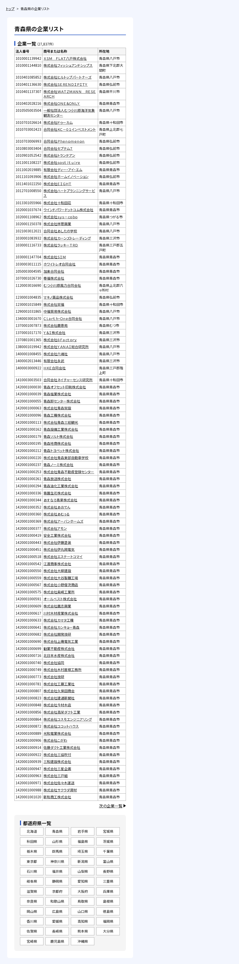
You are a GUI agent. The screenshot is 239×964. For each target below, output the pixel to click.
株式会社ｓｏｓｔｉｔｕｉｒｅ (61, 162)
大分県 (108, 931)
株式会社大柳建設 (57, 570)
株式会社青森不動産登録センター (68, 471)
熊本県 (83, 931)
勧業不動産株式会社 (59, 648)
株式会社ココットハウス (61, 726)
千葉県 (108, 851)
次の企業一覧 (110, 806)
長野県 (108, 871)
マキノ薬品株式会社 (58, 297)
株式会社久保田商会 (59, 690)
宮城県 (108, 831)
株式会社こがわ (55, 740)
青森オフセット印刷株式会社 (64, 386)
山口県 (83, 911)
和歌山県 (57, 901)
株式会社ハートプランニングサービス (69, 193)
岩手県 (83, 831)
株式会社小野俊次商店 (60, 584)
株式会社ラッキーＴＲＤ (60, 245)
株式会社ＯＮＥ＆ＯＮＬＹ (61, 103)
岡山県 (32, 911)
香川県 (32, 921)
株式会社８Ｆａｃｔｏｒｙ (60, 339)
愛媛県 (57, 921)
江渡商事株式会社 (57, 563)
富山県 (108, 861)
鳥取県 (83, 901)
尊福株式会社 (53, 278)
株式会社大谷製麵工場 (60, 577)
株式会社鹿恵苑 (55, 325)
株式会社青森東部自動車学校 (65, 457)
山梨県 (83, 871)
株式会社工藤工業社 (59, 683)
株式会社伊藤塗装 (57, 542)
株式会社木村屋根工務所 (62, 669)
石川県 (32, 871)
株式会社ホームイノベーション (65, 176)
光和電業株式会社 (57, 733)
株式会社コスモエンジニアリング (67, 719)
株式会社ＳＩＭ (54, 256)
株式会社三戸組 (55, 775)
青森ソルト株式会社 (58, 436)
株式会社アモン (55, 528)
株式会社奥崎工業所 (59, 591)
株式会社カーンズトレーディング (67, 238)
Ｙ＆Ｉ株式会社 (54, 332)
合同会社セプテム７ (58, 148)
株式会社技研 (53, 676)
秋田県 (32, 841)
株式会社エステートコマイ (62, 556)
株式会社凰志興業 (57, 606)
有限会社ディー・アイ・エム (62, 169)
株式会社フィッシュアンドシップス (68, 65)
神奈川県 (57, 861)
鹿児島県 (57, 941)
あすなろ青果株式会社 (60, 499)
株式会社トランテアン (59, 155)
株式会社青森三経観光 (60, 422)
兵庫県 (108, 891)
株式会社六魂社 (55, 353)
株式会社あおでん (56, 507)
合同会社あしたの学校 (60, 230)
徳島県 (108, 911)
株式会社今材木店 (57, 704)
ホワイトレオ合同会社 (59, 264)
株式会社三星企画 (57, 768)
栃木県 (32, 851)
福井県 (57, 871)
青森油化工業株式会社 (60, 485)
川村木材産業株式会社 (60, 613)
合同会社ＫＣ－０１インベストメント (69, 129)
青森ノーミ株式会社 (58, 464)
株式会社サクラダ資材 (60, 789)
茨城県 (108, 841)
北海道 (32, 831)
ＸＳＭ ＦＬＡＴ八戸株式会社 (65, 58)
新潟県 (83, 861)
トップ (10, 8)
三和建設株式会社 (57, 761)
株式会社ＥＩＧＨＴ (57, 183)
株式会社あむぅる (56, 514)
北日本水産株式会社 (59, 655)
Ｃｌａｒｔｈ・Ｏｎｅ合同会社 (62, 318)
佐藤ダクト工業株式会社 (61, 747)
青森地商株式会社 (57, 443)
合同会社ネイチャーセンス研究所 (68, 379)
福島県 (83, 841)
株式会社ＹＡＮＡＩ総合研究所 (66, 346)
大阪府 (83, 891)
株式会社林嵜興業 (57, 223)
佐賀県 (32, 931)
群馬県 (57, 851)
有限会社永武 (53, 360)
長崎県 (57, 931)
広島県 (57, 911)
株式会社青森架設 (57, 407)
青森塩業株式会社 (57, 393)
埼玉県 (83, 851)
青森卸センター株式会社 (61, 401)
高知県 (83, 921)
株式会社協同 (53, 662)
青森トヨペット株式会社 (61, 450)
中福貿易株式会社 (57, 311)
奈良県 (32, 901)
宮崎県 (32, 941)
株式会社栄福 (53, 304)
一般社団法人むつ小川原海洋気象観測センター (69, 113)
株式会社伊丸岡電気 (59, 549)
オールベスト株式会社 (60, 598)
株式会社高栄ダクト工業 (61, 712)
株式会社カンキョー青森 (61, 627)
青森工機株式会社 (57, 415)
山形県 (57, 841)
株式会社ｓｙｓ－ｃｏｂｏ (60, 216)
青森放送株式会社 (57, 478)
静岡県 (57, 881)
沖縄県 (83, 941)
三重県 (108, 881)
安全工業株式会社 (57, 535)
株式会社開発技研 (57, 634)
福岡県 (108, 921)
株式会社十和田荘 (57, 202)
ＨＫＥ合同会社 (54, 367)
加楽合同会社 (53, 271)
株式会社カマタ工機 (58, 620)
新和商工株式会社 (57, 796)
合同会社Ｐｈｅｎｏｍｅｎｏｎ (64, 141)
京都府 (57, 891)
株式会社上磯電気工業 (60, 641)
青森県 (57, 831)
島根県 (108, 901)
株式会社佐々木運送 (58, 782)
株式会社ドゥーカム (58, 122)
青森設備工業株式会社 (60, 429)
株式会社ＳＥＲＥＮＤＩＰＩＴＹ (65, 84)
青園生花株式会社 (57, 493)
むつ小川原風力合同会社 (62, 285)
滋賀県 (32, 891)
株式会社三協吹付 (57, 754)
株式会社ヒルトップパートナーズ (67, 77)
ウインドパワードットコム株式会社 (68, 209)
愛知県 (83, 881)
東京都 (32, 861)
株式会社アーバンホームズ (63, 521)
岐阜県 (32, 881)
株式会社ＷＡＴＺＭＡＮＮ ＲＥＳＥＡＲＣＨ (69, 94)
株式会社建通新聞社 (59, 697)
